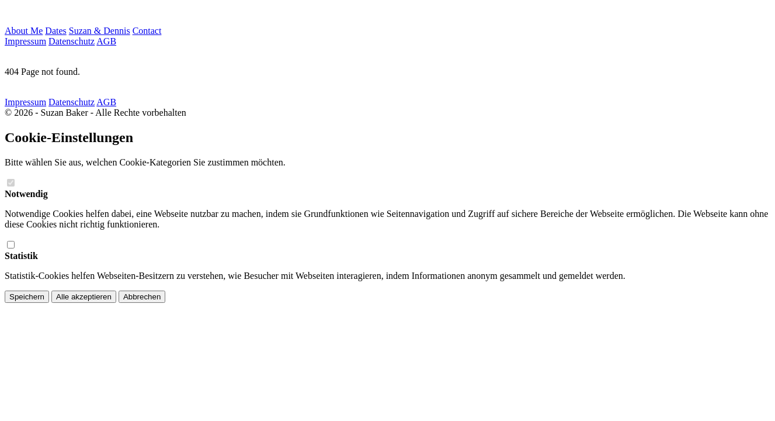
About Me (24, 31)
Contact (147, 31)
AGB (106, 41)
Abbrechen (142, 296)
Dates (55, 31)
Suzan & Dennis (99, 31)
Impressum (25, 41)
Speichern (26, 296)
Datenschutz (71, 41)
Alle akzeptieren (84, 296)
